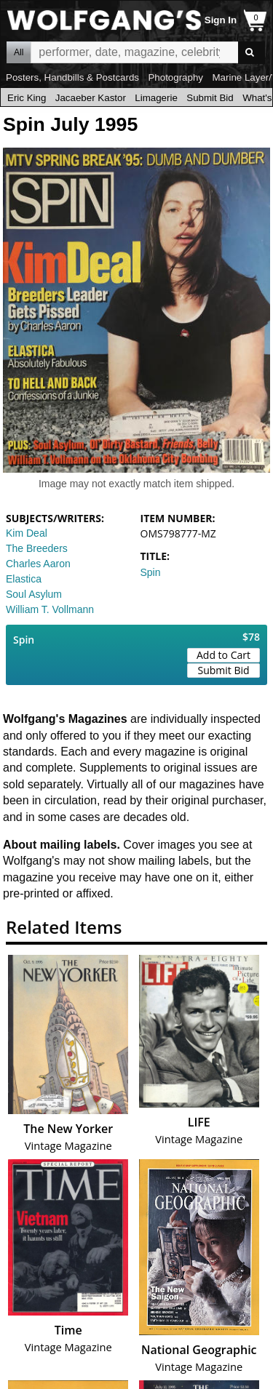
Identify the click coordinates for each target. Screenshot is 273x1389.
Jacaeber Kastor (90, 97)
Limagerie (156, 97)
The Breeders (37, 548)
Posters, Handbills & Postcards (72, 77)
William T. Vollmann (50, 609)
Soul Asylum (34, 594)
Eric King (26, 97)
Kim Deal (26, 533)
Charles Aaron (38, 563)
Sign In (221, 20)
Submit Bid (209, 97)
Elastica (23, 579)
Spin (151, 572)
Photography (175, 77)
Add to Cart (223, 655)
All (18, 52)
